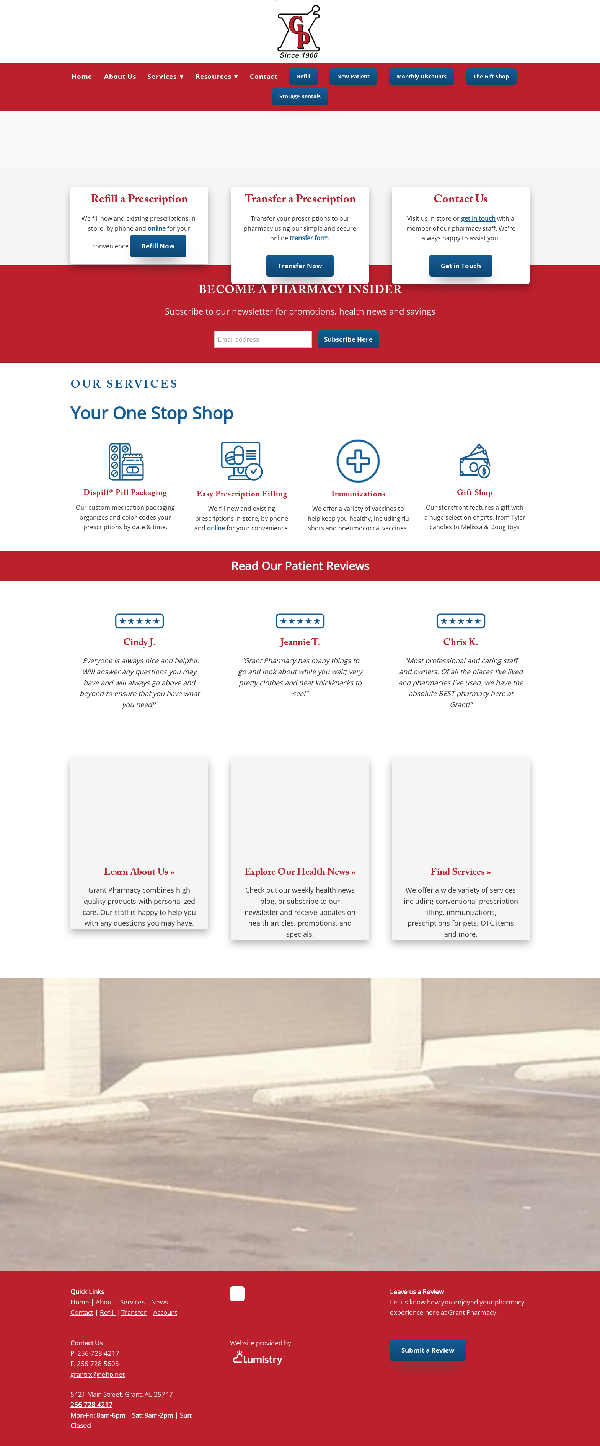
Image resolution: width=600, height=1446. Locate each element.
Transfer (134, 1312)
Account (165, 1312)
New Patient (353, 76)
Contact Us (461, 200)
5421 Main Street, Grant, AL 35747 (121, 1394)
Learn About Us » (139, 873)
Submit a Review (428, 1350)
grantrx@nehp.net (97, 1374)
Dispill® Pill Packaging (125, 493)
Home (82, 76)
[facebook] (237, 1293)
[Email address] (263, 339)
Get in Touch (461, 266)
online (157, 228)
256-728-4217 (98, 1353)
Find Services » (460, 873)
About (105, 1301)
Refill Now (158, 246)
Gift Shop (475, 493)
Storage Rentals (300, 96)
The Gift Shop (491, 76)
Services (132, 1301)
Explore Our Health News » (300, 873)
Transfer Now (300, 266)
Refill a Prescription (139, 200)
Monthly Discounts (422, 76)
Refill (303, 76)
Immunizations (358, 495)
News (159, 1301)
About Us (120, 76)
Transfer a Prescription (300, 200)
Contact (263, 76)
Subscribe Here (348, 339)
